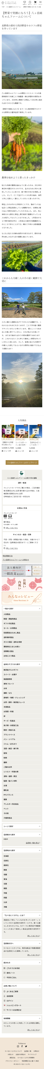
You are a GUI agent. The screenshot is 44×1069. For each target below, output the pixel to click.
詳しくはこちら (33, 936)
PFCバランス (8, 795)
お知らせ (10, 1054)
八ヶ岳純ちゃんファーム (13, 7)
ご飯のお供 (8, 767)
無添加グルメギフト (11, 670)
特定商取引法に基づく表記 (30, 1061)
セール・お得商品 (10, 628)
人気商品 (7, 614)
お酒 (5, 785)
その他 (6, 813)
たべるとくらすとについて (13, 1051)
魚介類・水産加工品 (11, 725)
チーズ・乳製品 (9, 721)
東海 (5, 879)
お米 (5, 688)
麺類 (5, 762)
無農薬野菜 (8, 679)
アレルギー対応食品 (11, 804)
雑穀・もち (8, 693)
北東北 (6, 860)
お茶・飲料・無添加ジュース (14, 702)
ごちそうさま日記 (12, 968)
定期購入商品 (8, 651)
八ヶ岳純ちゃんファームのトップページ (22, 462)
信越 (5, 874)
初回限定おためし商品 (12, 632)
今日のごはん (10, 977)
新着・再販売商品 (10, 619)
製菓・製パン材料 (10, 781)
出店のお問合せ (21, 1054)
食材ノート (9, 973)
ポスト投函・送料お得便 (13, 642)
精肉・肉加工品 (9, 730)
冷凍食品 (7, 707)
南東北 (6, 865)
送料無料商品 (8, 637)
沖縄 (5, 907)
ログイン (8, 1000)
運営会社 (12, 1058)
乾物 (5, 753)
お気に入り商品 (9, 656)
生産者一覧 (27, 1051)
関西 (5, 888)
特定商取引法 (8, 556)
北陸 (5, 884)
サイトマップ (32, 1054)
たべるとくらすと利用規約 (26, 1058)
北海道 (6, 856)
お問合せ (36, 1051)
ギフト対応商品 (9, 623)
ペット (6, 808)
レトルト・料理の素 (11, 771)
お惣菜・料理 (8, 711)
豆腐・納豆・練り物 (11, 748)
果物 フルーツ (9, 683)
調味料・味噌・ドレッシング (14, 697)
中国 (5, 893)
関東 (5, 870)
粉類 (5, 758)
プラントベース (9, 734)
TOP (3, 7)
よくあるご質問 (11, 991)
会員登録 (8, 996)
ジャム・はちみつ (10, 744)
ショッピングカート (12, 1005)
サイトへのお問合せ (12, 1010)
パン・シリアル (9, 739)
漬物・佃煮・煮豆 (10, 776)
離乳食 (6, 790)
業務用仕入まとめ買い (12, 646)
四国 (5, 897)
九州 (5, 902)
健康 (5, 799)
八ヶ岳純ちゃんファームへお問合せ (16, 560)
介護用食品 (8, 818)
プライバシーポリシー (12, 1061)
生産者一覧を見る (33, 843)
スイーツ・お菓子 (10, 674)
